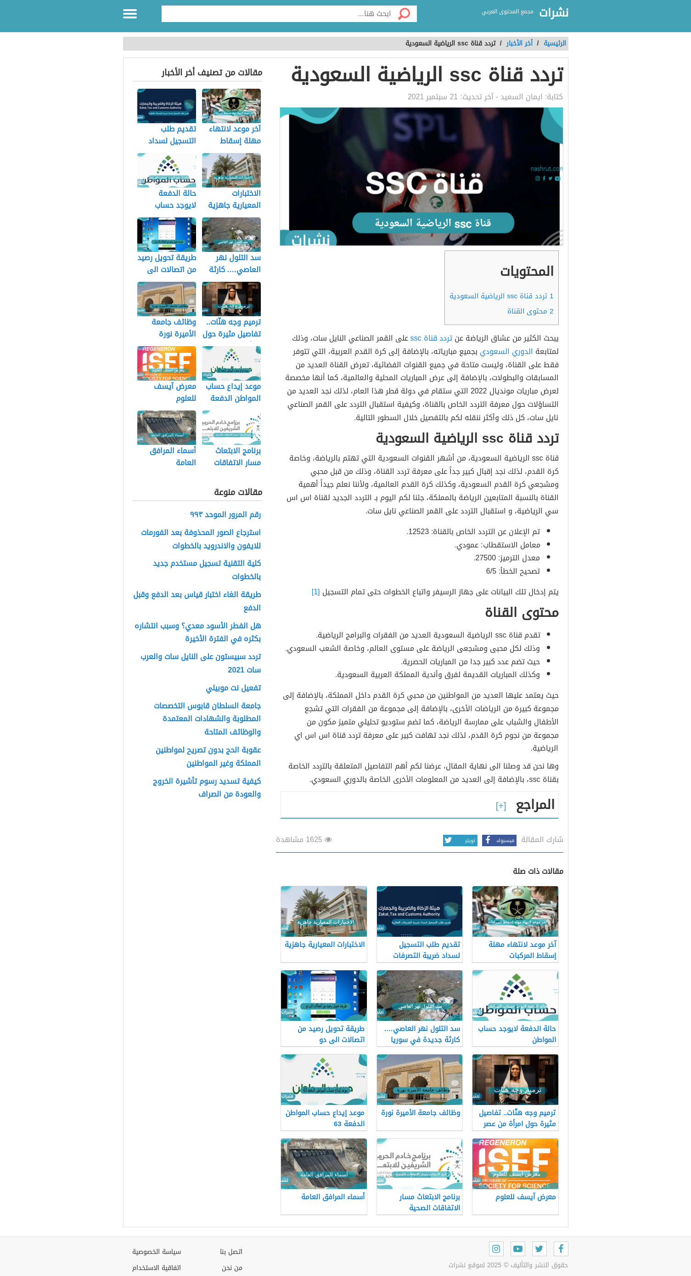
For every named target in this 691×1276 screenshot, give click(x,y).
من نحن (232, 1268)
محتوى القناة (530, 311)
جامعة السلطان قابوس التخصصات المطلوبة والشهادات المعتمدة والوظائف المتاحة (207, 719)
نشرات (553, 13)
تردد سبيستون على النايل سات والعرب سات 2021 (200, 663)
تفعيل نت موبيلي (233, 688)
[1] (317, 592)
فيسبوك (498, 840)
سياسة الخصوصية (156, 1252)
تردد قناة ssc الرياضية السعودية (501, 296)
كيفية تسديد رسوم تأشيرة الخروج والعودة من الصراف (207, 788)
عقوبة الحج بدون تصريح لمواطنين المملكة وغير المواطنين (208, 757)
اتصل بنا (231, 1252)
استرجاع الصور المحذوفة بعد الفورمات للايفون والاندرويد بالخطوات (201, 539)
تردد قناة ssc (431, 338)
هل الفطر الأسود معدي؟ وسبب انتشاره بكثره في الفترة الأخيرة (198, 633)
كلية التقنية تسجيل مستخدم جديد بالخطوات (207, 570)
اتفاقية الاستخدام (156, 1268)
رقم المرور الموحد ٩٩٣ (225, 515)
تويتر (459, 840)
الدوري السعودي (506, 351)
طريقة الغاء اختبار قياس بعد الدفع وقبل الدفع (197, 601)
